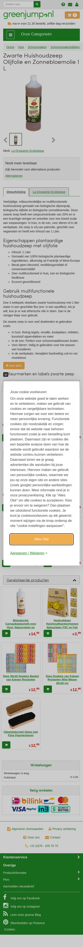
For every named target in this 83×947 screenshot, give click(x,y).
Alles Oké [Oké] (41, 539)
